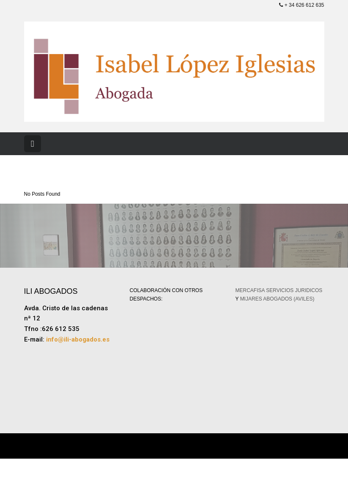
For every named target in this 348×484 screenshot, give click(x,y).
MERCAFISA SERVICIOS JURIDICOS (279, 290)
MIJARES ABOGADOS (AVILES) (277, 299)
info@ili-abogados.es (78, 339)
